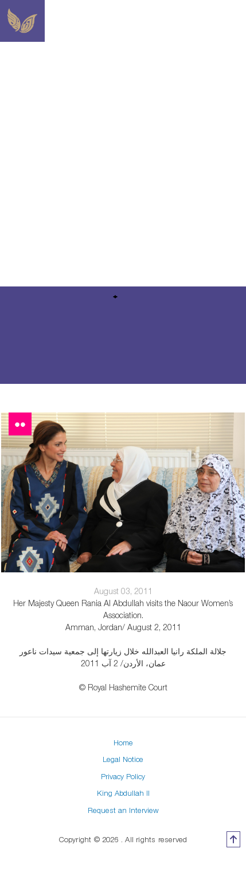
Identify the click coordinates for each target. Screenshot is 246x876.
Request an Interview (123, 810)
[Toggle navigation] (239, 21)
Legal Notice (123, 759)
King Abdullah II (123, 793)
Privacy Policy (123, 776)
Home (123, 742)
